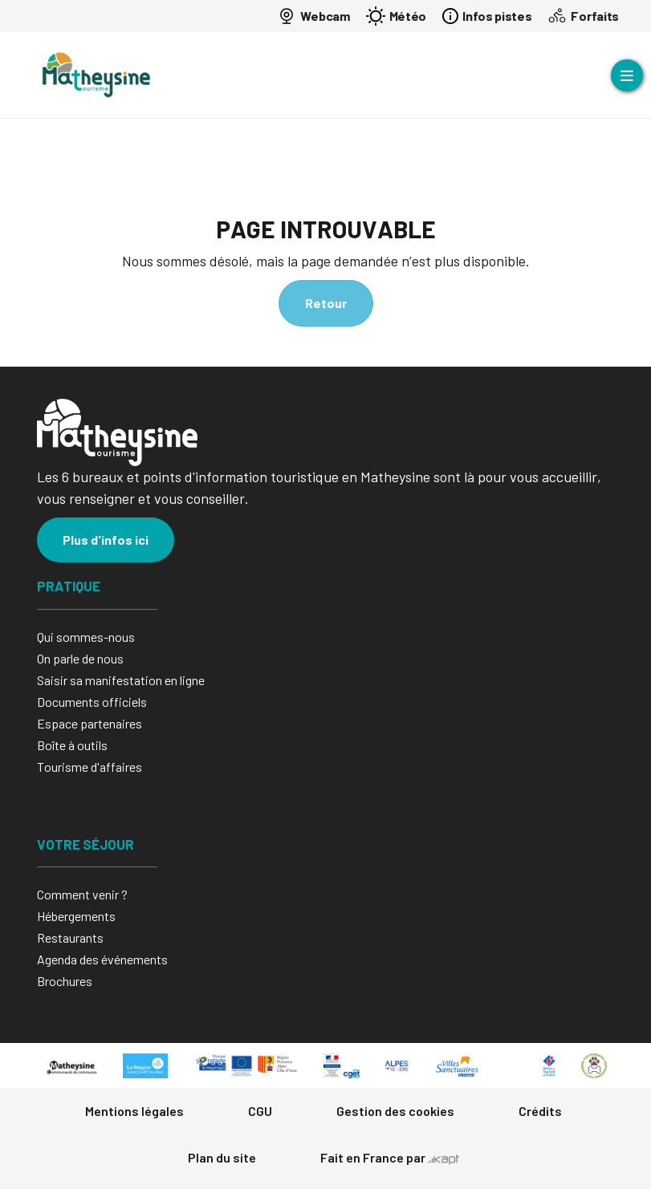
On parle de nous (80, 658)
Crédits (540, 1110)
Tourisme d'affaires (89, 766)
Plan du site (222, 1157)
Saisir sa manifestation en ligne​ (121, 680)
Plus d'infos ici (106, 539)
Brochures (64, 980)
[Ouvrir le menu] (627, 75)
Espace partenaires (89, 723)
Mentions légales (134, 1110)
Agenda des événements (102, 959)
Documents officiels (92, 701)
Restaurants (70, 937)
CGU (260, 1110)
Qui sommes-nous (86, 636)
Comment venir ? (82, 894)
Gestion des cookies (395, 1110)
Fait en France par (389, 1157)
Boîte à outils (72, 745)
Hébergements (76, 915)
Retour (326, 302)
